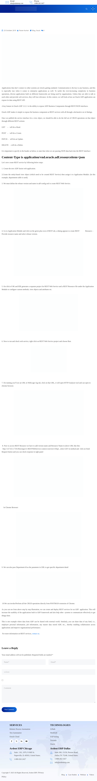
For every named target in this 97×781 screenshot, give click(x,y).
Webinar (83, 775)
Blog (33, 30)
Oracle (38, 30)
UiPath (52, 729)
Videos (91, 775)
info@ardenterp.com (16, 3)
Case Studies (72, 775)
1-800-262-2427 (39, 3)
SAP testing (54, 737)
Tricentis (53, 740)
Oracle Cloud (14, 737)
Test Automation (16, 733)
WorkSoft (53, 733)
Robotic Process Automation (20, 729)
